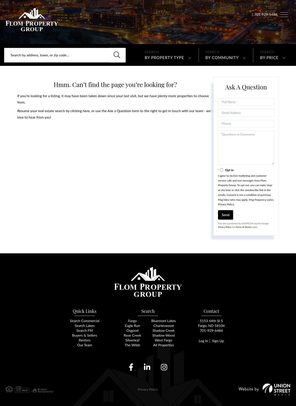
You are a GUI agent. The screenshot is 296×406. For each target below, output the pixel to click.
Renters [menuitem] (85, 340)
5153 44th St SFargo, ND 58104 (211, 323)
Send (225, 215)
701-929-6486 (265, 14)
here (86, 111)
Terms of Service (244, 227)
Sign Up (218, 341)
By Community (222, 57)
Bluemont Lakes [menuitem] (163, 321)
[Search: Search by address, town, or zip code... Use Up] (65, 55)
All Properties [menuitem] (163, 345)
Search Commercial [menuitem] (84, 321)
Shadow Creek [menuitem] (164, 330)
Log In (203, 341)
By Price (269, 57)
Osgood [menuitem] (132, 330)
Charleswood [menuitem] (163, 325)
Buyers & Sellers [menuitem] (84, 335)
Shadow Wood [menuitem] (163, 335)
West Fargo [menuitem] (163, 340)
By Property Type (164, 57)
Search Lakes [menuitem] (84, 325)
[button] (117, 55)
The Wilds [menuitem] (132, 345)
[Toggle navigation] (284, 14)
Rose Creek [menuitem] (132, 335)
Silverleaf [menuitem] (132, 340)
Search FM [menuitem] (84, 330)
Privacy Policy (226, 204)
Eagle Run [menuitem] (132, 325)
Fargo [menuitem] (132, 321)
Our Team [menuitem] (84, 345)
